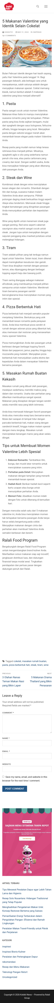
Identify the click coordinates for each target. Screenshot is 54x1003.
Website (6, 764)
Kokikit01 (7, 32)
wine (46, 665)
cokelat (17, 661)
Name (6, 738)
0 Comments (9, 36)
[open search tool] (37, 6)
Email (6, 751)
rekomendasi (9, 962)
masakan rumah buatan (34, 661)
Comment (8, 712)
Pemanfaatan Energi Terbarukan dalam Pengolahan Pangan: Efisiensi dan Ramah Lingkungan (23, 920)
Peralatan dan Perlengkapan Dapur (20, 956)
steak (33, 665)
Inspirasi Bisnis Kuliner (13, 951)
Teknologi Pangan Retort (15, 972)
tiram (40, 665)
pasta (5, 665)
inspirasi (36, 32)
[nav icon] (46, 6)
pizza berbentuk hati (19, 665)
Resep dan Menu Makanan (16, 967)
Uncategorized (9, 977)
